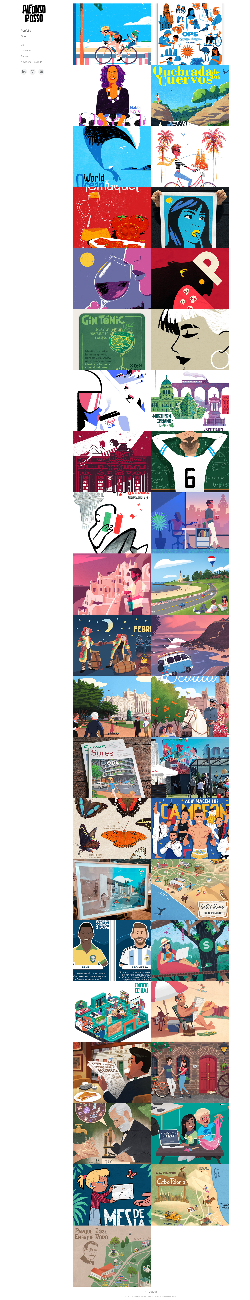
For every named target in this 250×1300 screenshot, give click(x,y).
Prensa (24, 56)
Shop (24, 36)
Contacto (26, 50)
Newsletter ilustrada (31, 62)
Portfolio (26, 30)
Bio (22, 44)
